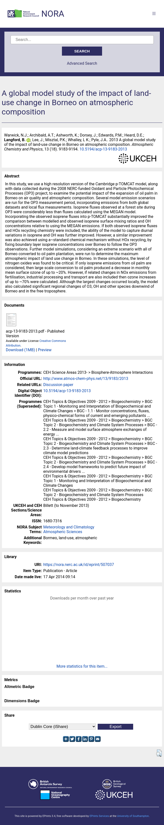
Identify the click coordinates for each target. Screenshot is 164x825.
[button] (159, 753)
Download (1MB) (20, 350)
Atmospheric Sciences (62, 531)
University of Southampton (133, 816)
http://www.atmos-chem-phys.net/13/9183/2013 (85, 378)
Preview (45, 350)
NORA (52, 14)
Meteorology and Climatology (68, 527)
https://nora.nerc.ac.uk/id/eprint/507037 (78, 564)
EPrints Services (99, 816)
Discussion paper (58, 384)
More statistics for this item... (82, 666)
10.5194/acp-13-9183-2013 (103, 149)
